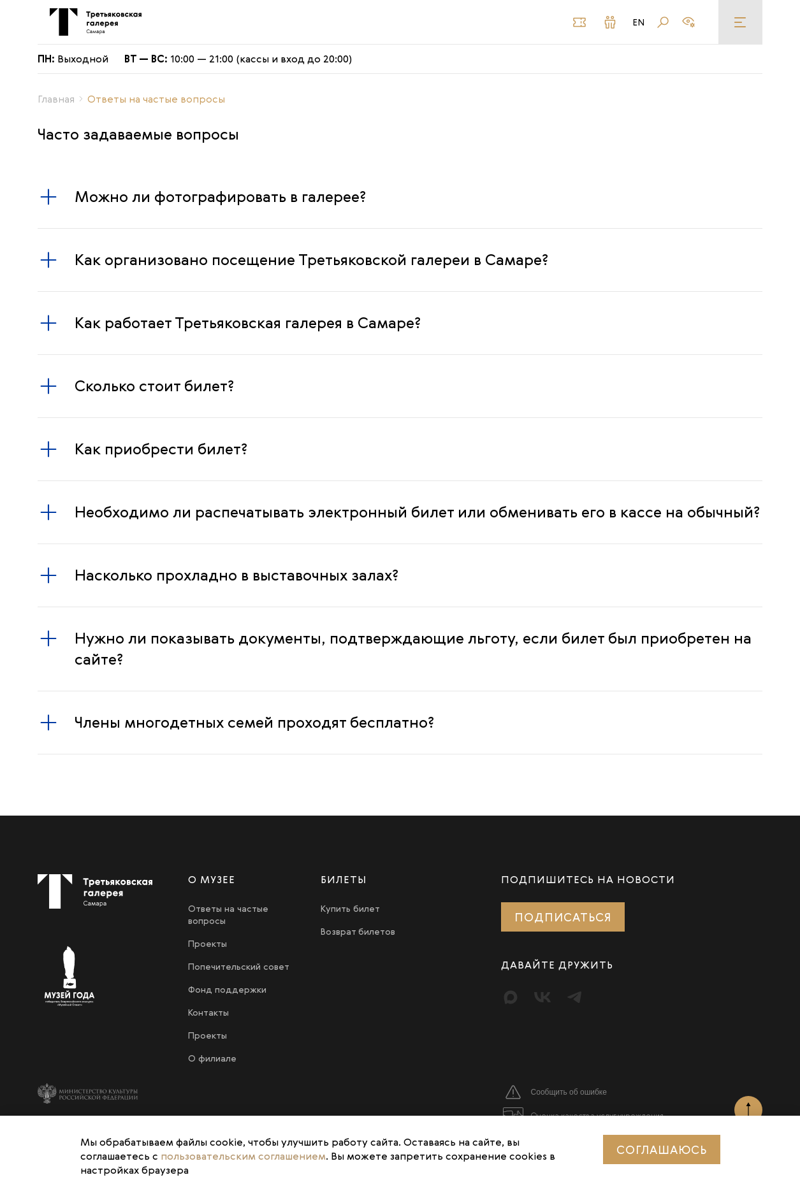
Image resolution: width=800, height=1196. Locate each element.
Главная (56, 99)
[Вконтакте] (542, 997)
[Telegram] (574, 997)
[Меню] (740, 22)
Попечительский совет (238, 966)
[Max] (510, 997)
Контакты (208, 1012)
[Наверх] (748, 1110)
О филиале (212, 1058)
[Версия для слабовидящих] (688, 22)
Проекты (207, 943)
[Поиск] (663, 22)
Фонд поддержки (227, 989)
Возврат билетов (358, 931)
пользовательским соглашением (243, 1156)
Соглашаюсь (661, 1149)
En (639, 22)
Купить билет (350, 908)
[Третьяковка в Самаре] (95, 22)
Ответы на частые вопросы (228, 914)
